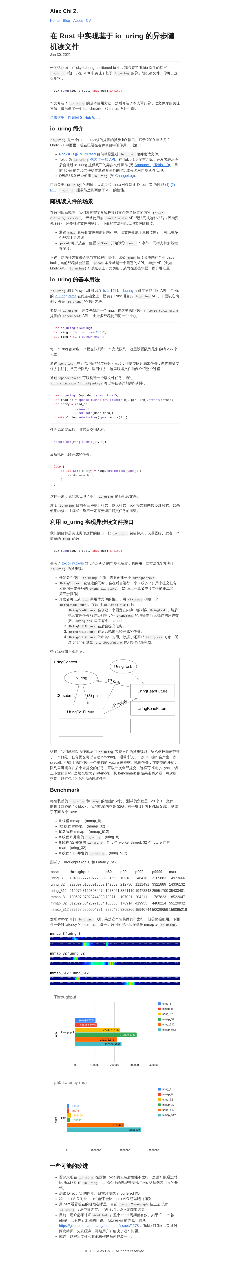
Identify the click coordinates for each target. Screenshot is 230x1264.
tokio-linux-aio (73, 563)
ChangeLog (124, 176)
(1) (167, 185)
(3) (52, 190)
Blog (66, 20)
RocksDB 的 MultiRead (77, 154)
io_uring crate (65, 296)
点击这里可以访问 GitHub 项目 (74, 117)
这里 (106, 291)
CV (88, 20)
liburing (127, 291)
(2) (172, 185)
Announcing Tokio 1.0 (152, 165)
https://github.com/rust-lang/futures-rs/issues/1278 (99, 1226)
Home (55, 20)
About (78, 20)
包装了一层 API (102, 159)
